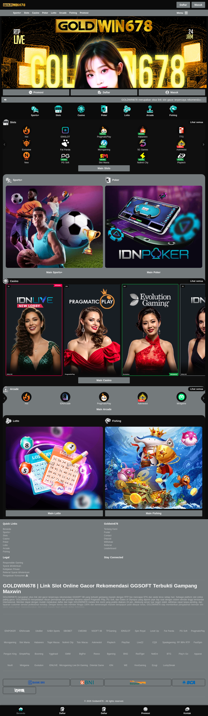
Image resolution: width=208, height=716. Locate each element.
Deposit (107, 538)
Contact (107, 535)
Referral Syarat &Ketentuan (16, 572)
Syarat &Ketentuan (12, 566)
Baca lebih (104, 611)
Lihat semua (196, 122)
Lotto (53, 13)
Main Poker (154, 272)
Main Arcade (104, 409)
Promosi (84, 13)
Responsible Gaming (13, 562)
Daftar (183, 4)
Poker (45, 13)
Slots (26, 13)
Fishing (73, 13)
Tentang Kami (110, 529)
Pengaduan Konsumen (14, 575)
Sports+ (17, 13)
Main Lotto (54, 513)
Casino (35, 13)
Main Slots (104, 168)
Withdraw (108, 542)
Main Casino (103, 380)
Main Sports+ (54, 272)
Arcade (63, 13)
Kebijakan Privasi (11, 569)
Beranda (6, 13)
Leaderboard (110, 548)
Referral (108, 545)
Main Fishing (153, 513)
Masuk (198, 5)
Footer (107, 532)
